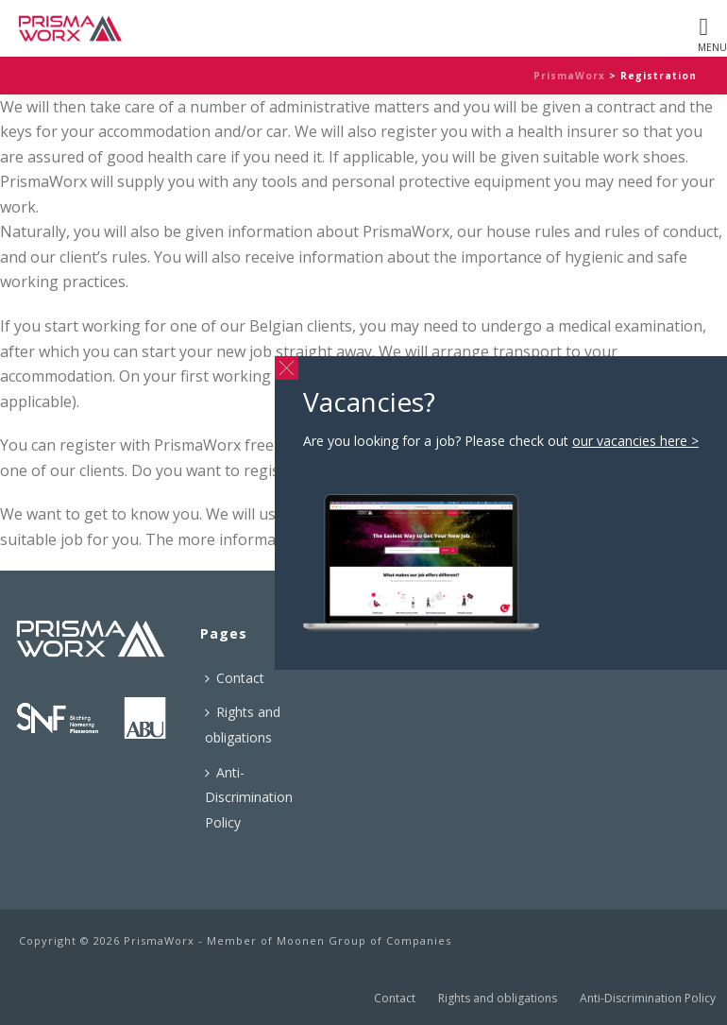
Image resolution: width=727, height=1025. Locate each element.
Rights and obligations (242, 724)
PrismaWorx (569, 75)
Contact (234, 678)
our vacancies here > (635, 441)
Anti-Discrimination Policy (249, 797)
